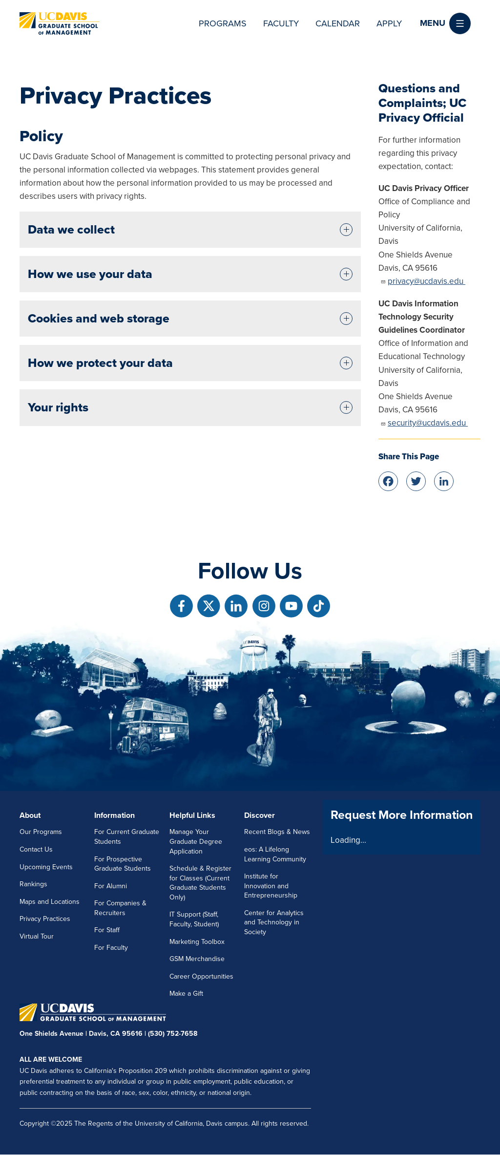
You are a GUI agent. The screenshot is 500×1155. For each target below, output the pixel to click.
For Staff (107, 930)
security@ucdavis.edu (424, 423)
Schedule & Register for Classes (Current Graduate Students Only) (200, 882)
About (30, 815)
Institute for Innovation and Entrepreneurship (270, 885)
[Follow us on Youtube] (291, 606)
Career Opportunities (201, 976)
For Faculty (111, 947)
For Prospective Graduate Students (122, 864)
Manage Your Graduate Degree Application (195, 841)
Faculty (281, 23)
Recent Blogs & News (277, 832)
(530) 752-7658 (172, 1033)
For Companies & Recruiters (120, 908)
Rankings (33, 884)
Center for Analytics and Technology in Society (274, 922)
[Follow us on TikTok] (318, 606)
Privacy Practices (45, 919)
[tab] (190, 230)
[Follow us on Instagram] (263, 606)
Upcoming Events (46, 867)
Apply (389, 23)
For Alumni (110, 886)
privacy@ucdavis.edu (423, 281)
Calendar (337, 23)
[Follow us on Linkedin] (236, 606)
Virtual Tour (37, 936)
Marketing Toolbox (197, 942)
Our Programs (41, 832)
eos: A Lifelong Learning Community (275, 854)
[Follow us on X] (208, 606)
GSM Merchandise (197, 959)
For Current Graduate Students (126, 837)
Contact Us (36, 849)
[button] (445, 23)
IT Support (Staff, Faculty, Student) (194, 919)
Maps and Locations (50, 902)
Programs (223, 23)
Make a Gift (186, 993)
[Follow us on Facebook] (181, 606)
